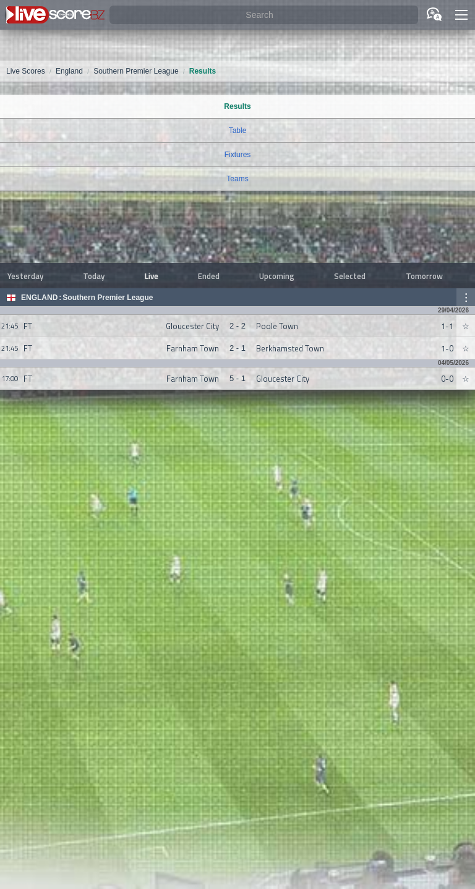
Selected (350, 276)
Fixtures (238, 154)
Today (94, 276)
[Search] (263, 15)
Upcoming (276, 276)
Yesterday (25, 276)
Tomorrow (424, 276)
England (39, 297)
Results (237, 106)
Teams (237, 178)
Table (238, 130)
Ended (209, 276)
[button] (461, 15)
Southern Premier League (107, 297)
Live (151, 276)
